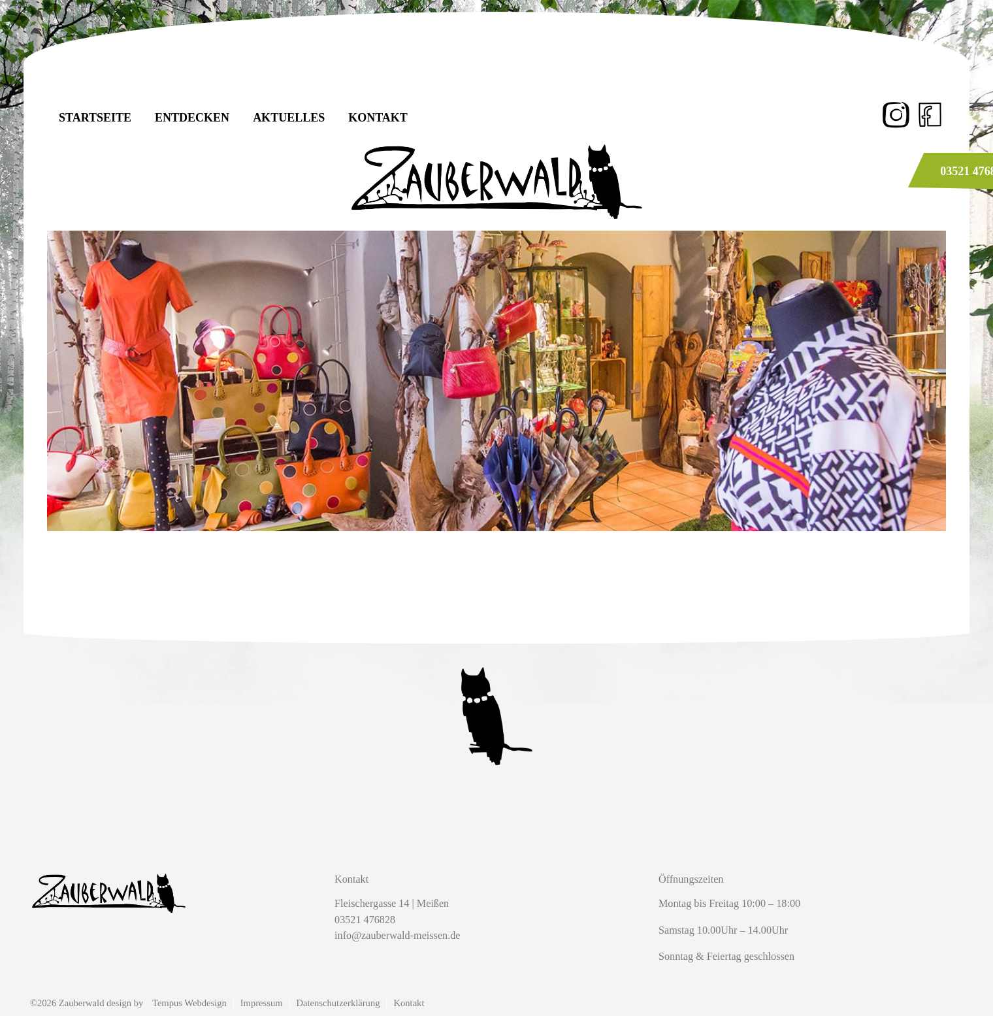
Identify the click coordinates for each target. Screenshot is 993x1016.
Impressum (261, 1003)
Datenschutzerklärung (338, 1003)
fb (929, 114)
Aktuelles (289, 117)
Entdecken (192, 117)
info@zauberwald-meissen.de (397, 936)
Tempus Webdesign (189, 1003)
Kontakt (378, 117)
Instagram (897, 114)
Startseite (95, 117)
